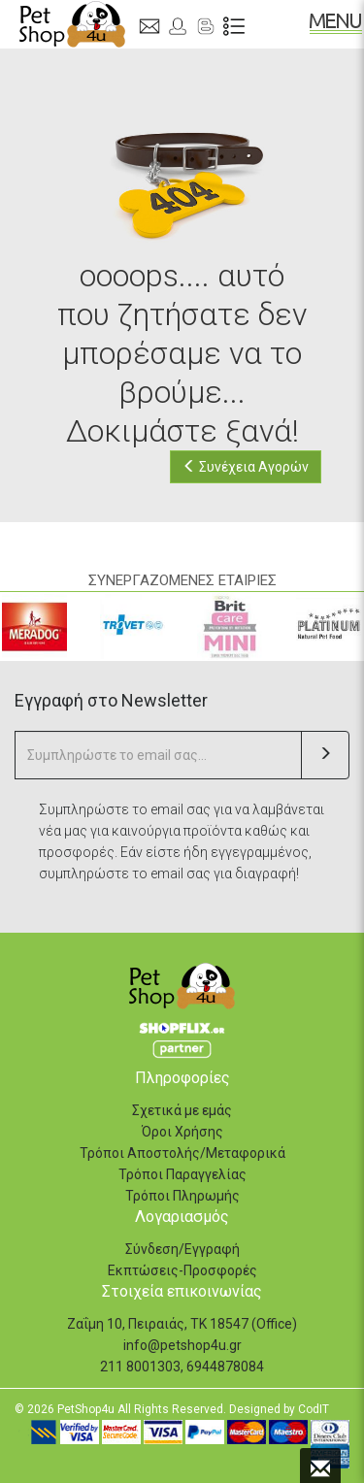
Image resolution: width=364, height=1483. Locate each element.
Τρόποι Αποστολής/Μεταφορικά (182, 1153)
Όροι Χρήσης (182, 1131)
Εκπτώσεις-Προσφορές (182, 1270)
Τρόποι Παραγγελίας (182, 1174)
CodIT (313, 1409)
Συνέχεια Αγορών (245, 467)
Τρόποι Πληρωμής (182, 1195)
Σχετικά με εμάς (182, 1110)
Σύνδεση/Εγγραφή (182, 1249)
